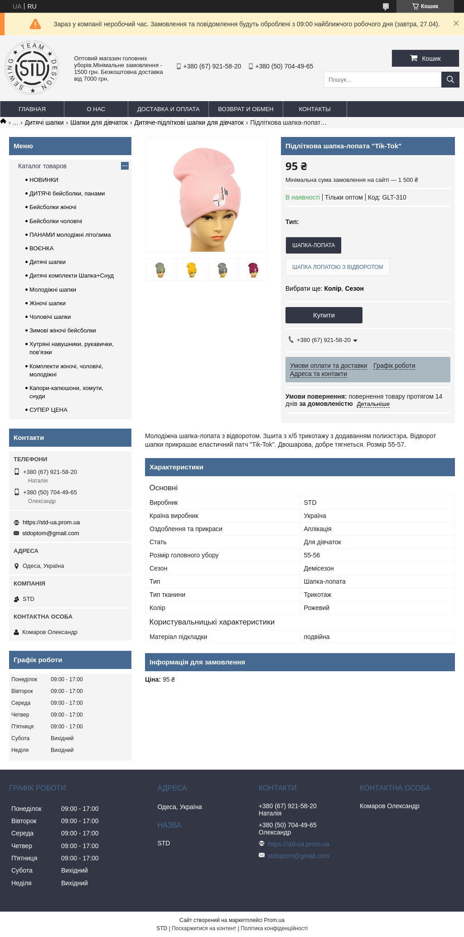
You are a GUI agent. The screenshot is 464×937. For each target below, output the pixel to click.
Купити (324, 315)
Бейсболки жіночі (52, 207)
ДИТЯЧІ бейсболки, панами (67, 193)
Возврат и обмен (245, 109)
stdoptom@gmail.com (50, 533)
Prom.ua (274, 920)
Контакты (315, 109)
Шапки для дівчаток (99, 122)
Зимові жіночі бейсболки (62, 330)
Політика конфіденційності (274, 928)
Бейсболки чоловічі (55, 221)
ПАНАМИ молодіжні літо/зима (70, 234)
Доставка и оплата (168, 109)
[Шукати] (450, 80)
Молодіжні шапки (52, 289)
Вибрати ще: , (324, 288)
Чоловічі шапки (50, 316)
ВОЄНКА (41, 248)
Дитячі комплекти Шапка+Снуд (71, 275)
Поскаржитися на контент (204, 928)
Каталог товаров (42, 166)
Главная (32, 109)
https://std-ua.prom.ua (51, 522)
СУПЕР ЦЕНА (48, 409)
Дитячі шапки (44, 122)
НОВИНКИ (43, 179)
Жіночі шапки (47, 303)
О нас (96, 109)
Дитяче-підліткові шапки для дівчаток (188, 122)
